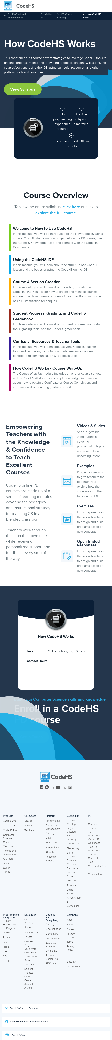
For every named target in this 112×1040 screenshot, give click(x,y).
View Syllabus (22, 89)
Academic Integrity (51, 858)
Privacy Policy (71, 948)
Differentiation (53, 929)
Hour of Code (71, 874)
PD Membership (95, 872)
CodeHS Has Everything (52, 917)
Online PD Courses (93, 822)
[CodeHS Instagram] (47, 787)
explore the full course (55, 213)
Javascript (8, 932)
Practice (71, 880)
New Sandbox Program (9, 924)
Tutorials (71, 885)
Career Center (28, 978)
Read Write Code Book (30, 950)
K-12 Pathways (72, 837)
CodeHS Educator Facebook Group (26, 1021)
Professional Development (10, 852)
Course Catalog (71, 822)
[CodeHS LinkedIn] (52, 787)
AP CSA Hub (74, 897)
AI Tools (50, 852)
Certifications (10, 846)
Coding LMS (10, 820)
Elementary (73, 848)
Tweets (28, 937)
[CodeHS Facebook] (41, 787)
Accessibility (73, 966)
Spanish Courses (71, 862)
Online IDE (9, 825)
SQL (5, 956)
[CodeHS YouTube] (58, 787)
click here (71, 207)
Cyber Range (6, 869)
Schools (28, 825)
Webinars (29, 964)
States (27, 927)
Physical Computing (52, 957)
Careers (71, 929)
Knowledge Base (30, 958)
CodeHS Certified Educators (22, 1008)
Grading (50, 833)
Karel (6, 961)
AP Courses (73, 843)
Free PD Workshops (94, 848)
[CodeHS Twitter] (64, 787)
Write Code (52, 842)
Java (5, 942)
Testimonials (31, 932)
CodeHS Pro (10, 830)
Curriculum (73, 816)
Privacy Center (71, 935)
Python (7, 937)
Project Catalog (71, 830)
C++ (5, 951)
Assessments (53, 938)
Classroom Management (53, 827)
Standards (72, 868)
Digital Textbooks (72, 891)
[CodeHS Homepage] (20, 6)
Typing (6, 863)
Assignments (53, 820)
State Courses (71, 854)
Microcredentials (97, 866)
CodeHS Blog (29, 943)
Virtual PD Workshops (94, 841)
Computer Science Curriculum (9, 838)
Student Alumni (28, 986)
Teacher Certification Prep (94, 858)
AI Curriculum (73, 904)
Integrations (52, 847)
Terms (70, 941)
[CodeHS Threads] (70, 787)
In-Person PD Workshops (94, 832)
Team (70, 924)
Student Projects (28, 970)
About (70, 919)
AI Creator (8, 858)
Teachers (29, 830)
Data (48, 837)
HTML (6, 946)
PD (89, 816)
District (28, 820)
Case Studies (28, 921)
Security (71, 961)
